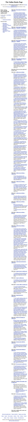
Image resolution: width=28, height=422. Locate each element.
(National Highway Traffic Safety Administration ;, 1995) (20, 62)
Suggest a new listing (22, 414)
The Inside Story (21, 417)
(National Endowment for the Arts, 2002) (20, 290)
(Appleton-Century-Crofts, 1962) (20, 90)
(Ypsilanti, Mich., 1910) (20, 94)
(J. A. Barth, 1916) (20, 127)
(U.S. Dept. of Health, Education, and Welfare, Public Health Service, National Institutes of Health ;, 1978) (20, 81)
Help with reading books (6, 414)
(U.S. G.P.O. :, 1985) (20, 242)
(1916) (20, 138)
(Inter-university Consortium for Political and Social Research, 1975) (20, 217)
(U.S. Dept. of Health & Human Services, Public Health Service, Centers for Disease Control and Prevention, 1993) (20, 300)
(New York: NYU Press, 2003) (20, 274)
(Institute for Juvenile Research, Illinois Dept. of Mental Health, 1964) (20, 146)
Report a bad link (15, 414)
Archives (15, 417)
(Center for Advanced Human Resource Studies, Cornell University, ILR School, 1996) (20, 266)
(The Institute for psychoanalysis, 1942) (20, 157)
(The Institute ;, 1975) (20, 373)
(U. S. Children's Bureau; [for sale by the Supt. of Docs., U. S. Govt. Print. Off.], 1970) (20, 122)
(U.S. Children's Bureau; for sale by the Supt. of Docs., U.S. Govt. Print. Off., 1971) (20, 186)
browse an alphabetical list (11, 6)
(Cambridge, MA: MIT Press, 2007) (20, 321)
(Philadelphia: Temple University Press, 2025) (20, 339)
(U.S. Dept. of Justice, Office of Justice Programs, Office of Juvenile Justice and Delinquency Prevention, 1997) (20, 354)
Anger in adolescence (20, 277)
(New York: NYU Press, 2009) (20, 177)
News (8, 417)
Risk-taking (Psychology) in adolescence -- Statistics (7, 27)
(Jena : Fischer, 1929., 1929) (20, 152)
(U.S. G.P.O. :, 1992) (20, 310)
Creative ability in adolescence (21, 284)
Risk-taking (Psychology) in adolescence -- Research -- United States (18, 28)
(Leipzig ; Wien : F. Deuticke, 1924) (20, 103)
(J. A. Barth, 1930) (20, 161)
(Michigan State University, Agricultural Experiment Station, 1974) (20, 132)
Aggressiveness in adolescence (21, 271)
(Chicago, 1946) (21, 106)
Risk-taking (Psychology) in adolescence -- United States (6, 30)
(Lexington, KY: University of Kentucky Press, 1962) (20, 75)
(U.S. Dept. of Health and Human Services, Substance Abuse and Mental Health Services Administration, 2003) (20, 326)
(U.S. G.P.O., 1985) (20, 231)
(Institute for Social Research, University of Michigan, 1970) (20, 99)
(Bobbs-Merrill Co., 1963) (20, 87)
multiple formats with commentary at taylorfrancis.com (21, 390)
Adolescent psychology (7, 19)
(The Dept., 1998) (20, 197)
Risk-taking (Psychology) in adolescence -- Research (7, 24)
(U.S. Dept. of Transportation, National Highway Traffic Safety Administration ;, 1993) (20, 15)
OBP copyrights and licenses (14, 420)
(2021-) (18, 209)
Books (5, 417)
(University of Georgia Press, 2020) (20, 169)
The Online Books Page (14, 2)
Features (11, 417)
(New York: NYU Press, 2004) (20, 165)
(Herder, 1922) (20, 142)
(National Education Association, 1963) (19, 287)
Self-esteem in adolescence (21, 393)
